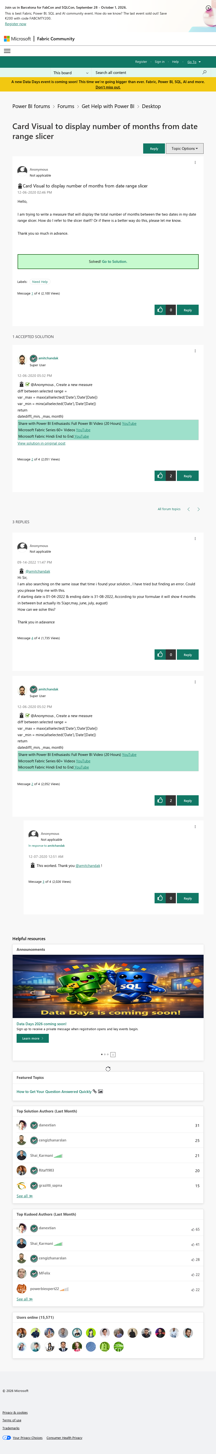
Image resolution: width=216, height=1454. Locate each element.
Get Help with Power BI (108, 105)
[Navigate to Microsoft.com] (17, 39)
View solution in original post (41, 443)
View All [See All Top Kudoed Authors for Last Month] (25, 1299)
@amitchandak (38, 571)
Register (141, 61)
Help (175, 61)
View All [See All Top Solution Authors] (25, 1196)
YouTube (129, 423)
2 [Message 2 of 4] (32, 459)
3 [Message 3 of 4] (43, 881)
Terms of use (11, 1420)
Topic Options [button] (183, 148)
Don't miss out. (108, 87)
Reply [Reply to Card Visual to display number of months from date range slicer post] (188, 310)
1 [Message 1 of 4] (32, 293)
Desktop (151, 105)
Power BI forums (31, 105)
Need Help (40, 281)
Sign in (159, 61)
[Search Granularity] (71, 72)
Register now (15, 23)
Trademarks (11, 1428)
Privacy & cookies (15, 1412)
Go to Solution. (114, 261)
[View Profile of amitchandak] (48, 357)
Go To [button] (192, 62)
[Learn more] (33, 1038)
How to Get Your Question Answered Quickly (55, 1091)
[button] (154, 148)
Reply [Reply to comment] (188, 476)
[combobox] (151, 72)
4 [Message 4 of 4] (32, 638)
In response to (46, 845)
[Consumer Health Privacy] (64, 1437)
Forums (65, 105)
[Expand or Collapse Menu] (7, 51)
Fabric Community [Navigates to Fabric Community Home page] (56, 39)
